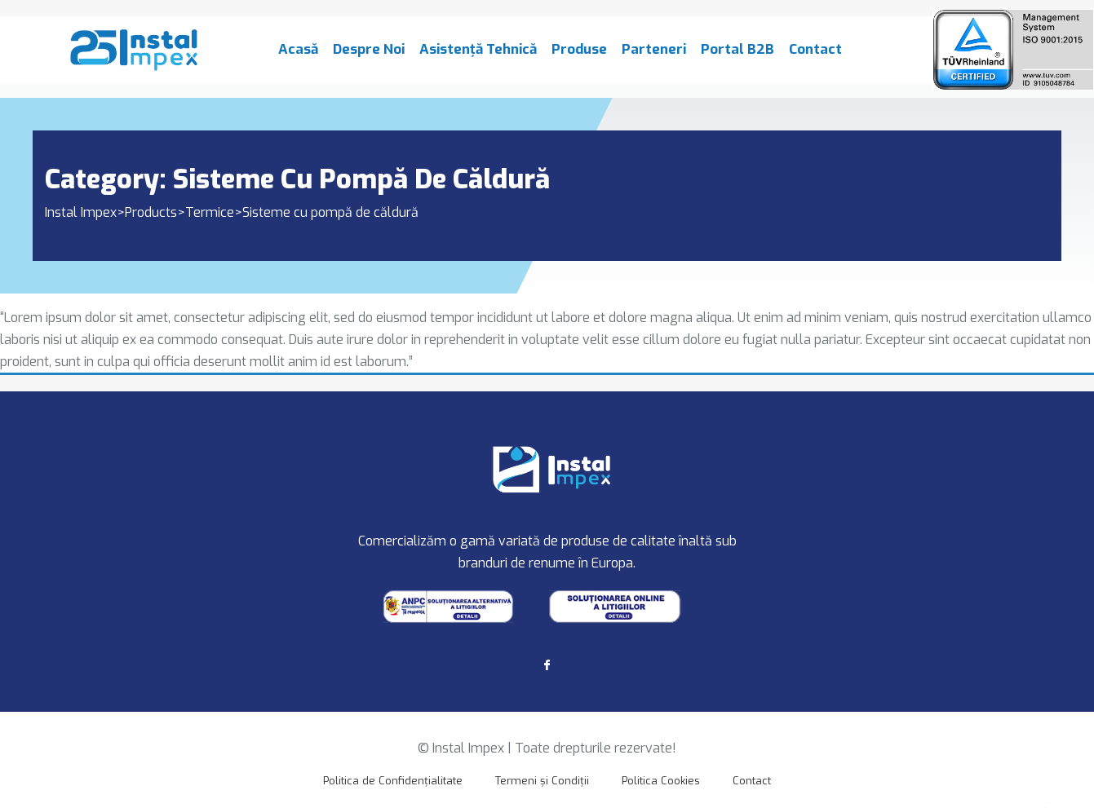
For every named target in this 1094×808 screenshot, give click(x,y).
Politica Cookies (661, 781)
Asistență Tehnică (478, 56)
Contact (815, 56)
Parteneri (654, 56)
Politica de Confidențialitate (393, 781)
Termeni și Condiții (542, 781)
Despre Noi (369, 56)
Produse (579, 56)
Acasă (298, 56)
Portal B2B (737, 56)
